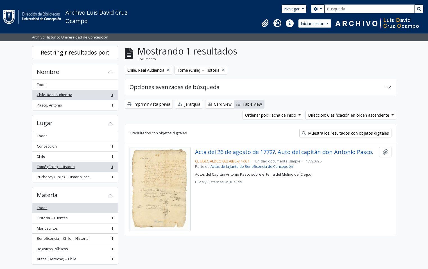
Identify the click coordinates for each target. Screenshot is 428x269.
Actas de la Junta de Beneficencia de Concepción (251, 166)
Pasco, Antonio (75, 106)
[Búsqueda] (369, 8)
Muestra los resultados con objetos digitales (345, 133)
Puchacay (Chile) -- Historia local (75, 178)
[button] (265, 23)
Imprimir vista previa (148, 104)
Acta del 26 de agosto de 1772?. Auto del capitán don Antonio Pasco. (284, 152)
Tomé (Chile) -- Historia (75, 168)
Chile (75, 157)
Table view (249, 104)
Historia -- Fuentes (75, 219)
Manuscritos (75, 229)
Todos (42, 84)
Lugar (45, 123)
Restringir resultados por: (75, 52)
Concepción (75, 147)
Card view (220, 104)
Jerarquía (189, 104)
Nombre (48, 72)
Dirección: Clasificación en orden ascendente (349, 115)
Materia (47, 195)
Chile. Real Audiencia (75, 96)
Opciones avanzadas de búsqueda (174, 87)
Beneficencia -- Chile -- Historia (75, 239)
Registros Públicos (75, 250)
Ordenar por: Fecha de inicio (271, 115)
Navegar (292, 9)
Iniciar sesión (313, 23)
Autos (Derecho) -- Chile (75, 260)
